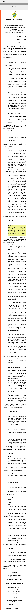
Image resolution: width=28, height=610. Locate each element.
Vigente (14, 6)
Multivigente (14, 3)
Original (14, 9)
